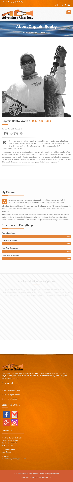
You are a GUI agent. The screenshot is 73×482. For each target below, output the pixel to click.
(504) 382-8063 (18, 2)
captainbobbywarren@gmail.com (14, 459)
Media (34, 477)
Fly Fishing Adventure (12, 395)
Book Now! (45, 33)
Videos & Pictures (10, 399)
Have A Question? (30, 33)
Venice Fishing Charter (12, 390)
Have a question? (45, 477)
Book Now (25, 477)
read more (15, 378)
